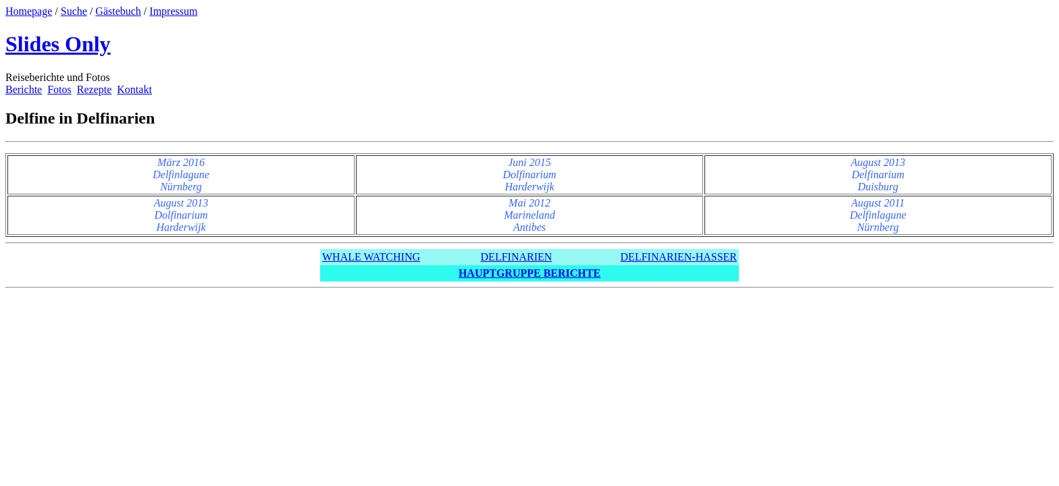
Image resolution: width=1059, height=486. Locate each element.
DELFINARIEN (516, 257)
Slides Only (58, 44)
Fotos (59, 89)
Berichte (23, 89)
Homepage (28, 11)
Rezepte (94, 89)
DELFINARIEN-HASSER (679, 257)
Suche (74, 11)
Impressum (173, 11)
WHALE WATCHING (371, 257)
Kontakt (134, 89)
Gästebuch (118, 11)
